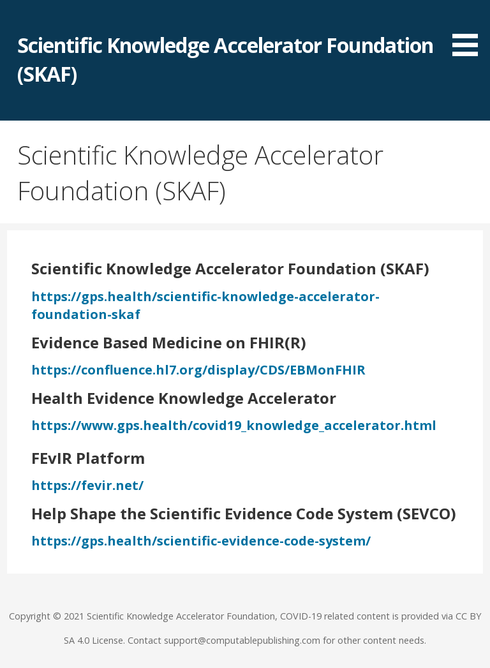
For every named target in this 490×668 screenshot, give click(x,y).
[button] (469, 30)
